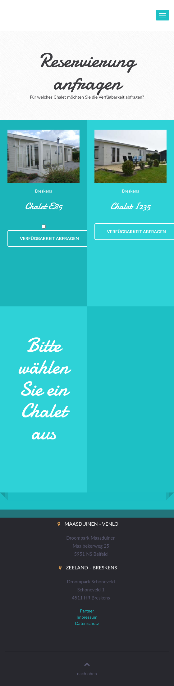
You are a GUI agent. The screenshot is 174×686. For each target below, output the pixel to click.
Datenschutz (87, 623)
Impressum (87, 617)
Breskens (43, 191)
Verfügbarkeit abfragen (49, 238)
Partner (87, 610)
